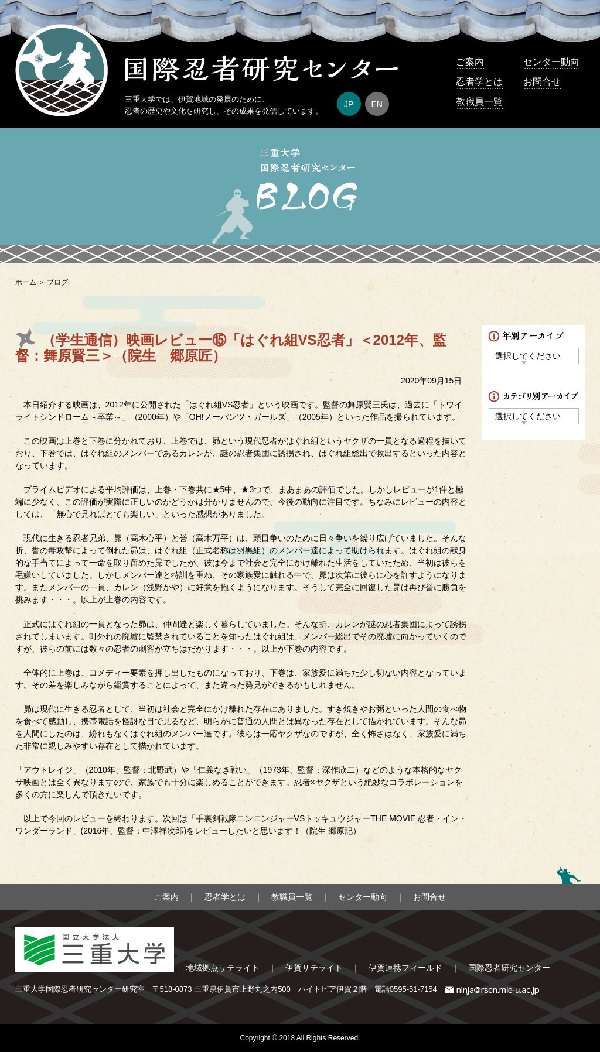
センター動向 (551, 62)
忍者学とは (479, 82)
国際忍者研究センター (509, 967)
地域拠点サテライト (223, 967)
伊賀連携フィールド (405, 967)
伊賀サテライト (314, 967)
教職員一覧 (479, 102)
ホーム (25, 282)
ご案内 (470, 62)
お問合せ (542, 82)
